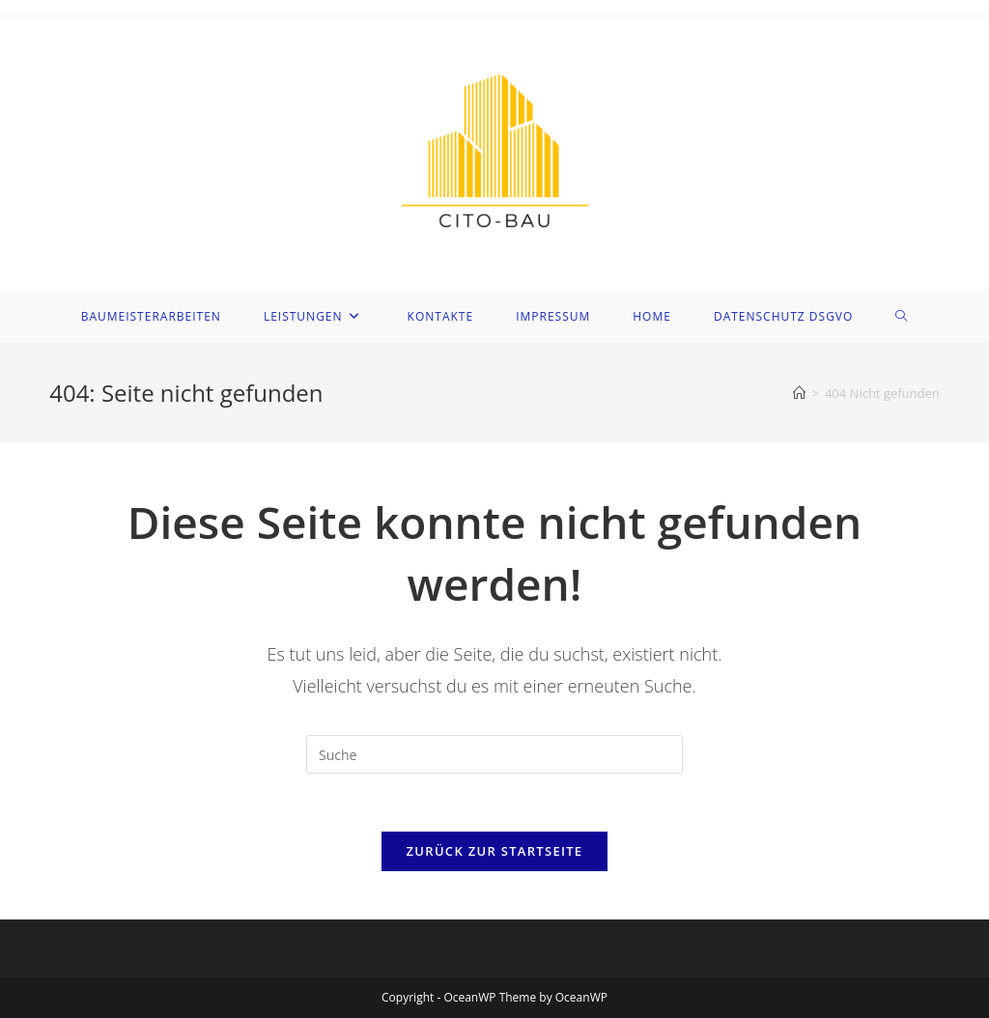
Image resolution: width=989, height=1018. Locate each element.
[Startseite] (799, 393)
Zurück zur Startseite (495, 851)
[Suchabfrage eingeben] (494, 754)
